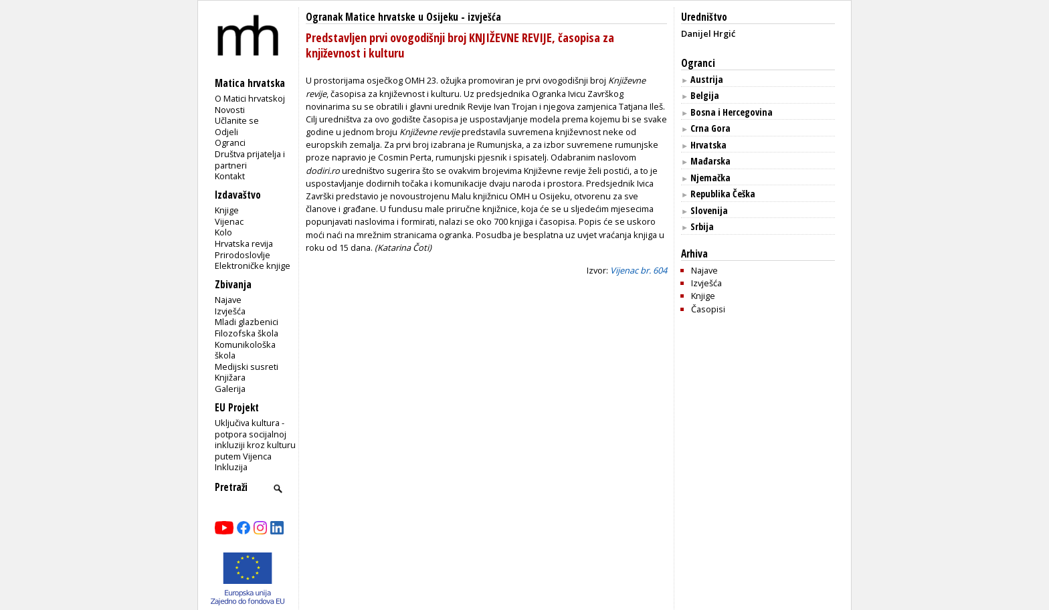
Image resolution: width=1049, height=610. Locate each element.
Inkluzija (231, 467)
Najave (228, 300)
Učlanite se (237, 120)
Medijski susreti (246, 367)
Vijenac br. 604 (638, 270)
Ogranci (230, 142)
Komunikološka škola (245, 350)
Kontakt (230, 176)
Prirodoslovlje (242, 255)
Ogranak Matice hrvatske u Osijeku (382, 17)
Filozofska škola (246, 333)
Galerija (230, 389)
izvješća (484, 17)
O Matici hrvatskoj (250, 98)
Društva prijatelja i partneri (250, 159)
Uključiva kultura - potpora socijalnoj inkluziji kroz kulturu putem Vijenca (255, 439)
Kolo (223, 232)
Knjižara (230, 377)
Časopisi (708, 309)
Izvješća (230, 311)
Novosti (230, 110)
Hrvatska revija (244, 243)
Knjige (227, 210)
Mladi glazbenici (246, 322)
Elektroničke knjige (252, 266)
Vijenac (229, 221)
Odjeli (226, 132)
